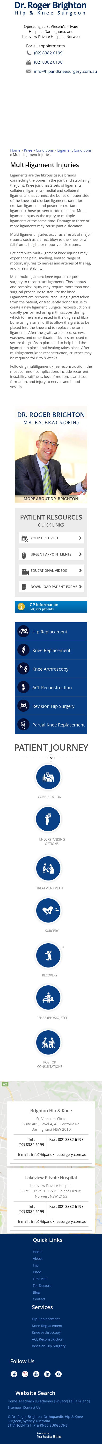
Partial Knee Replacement (58, 725)
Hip (35, 1265)
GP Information (58, 606)
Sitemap (14, 1407)
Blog (36, 1292)
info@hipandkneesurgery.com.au (54, 71)
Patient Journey (51, 747)
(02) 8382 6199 (48, 53)
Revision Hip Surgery (53, 706)
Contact (39, 1299)
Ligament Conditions (74, 150)
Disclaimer (44, 1401)
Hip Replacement (49, 632)
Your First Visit (56, 539)
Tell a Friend (79, 1401)
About (38, 1258)
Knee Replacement (51, 650)
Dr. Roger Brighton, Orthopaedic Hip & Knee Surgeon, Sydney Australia (45, 1418)
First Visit (40, 1279)
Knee (28, 150)
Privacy (61, 1401)
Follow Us (22, 1361)
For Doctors (42, 1285)
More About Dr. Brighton (51, 498)
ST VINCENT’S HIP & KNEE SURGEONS (38, 1425)
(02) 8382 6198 (48, 62)
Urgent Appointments (56, 555)
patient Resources (51, 520)
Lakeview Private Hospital (51, 1177)
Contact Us (31, 1407)
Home (15, 150)
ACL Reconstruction (52, 687)
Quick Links (48, 1240)
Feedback (26, 1401)
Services (42, 1307)
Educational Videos (56, 571)
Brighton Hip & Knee (51, 1111)
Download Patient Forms (56, 587)
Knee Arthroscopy (50, 669)
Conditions (45, 150)
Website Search (35, 1393)
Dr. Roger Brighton (51, 417)
